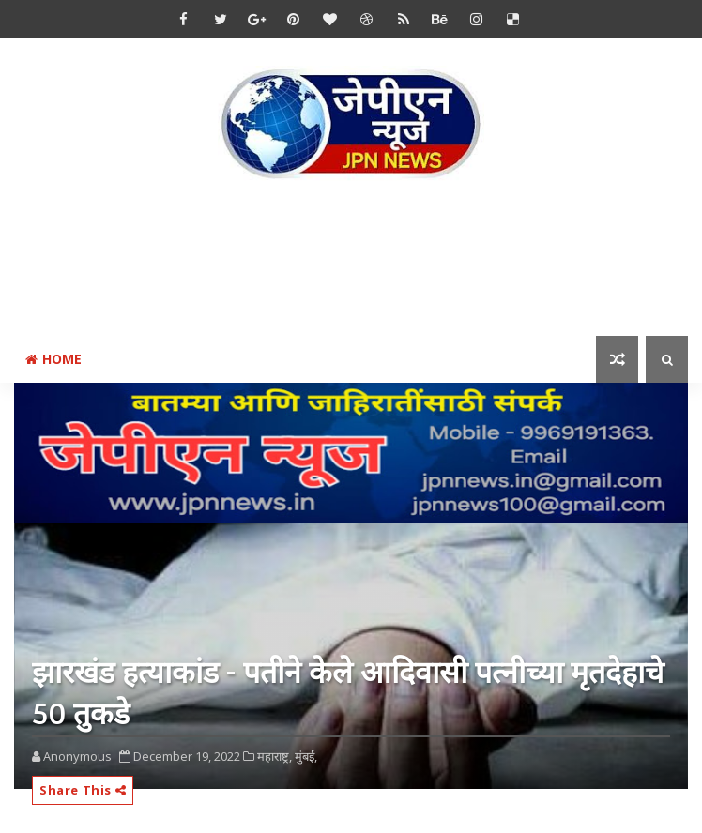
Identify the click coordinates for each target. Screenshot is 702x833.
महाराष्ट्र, (274, 756)
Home (53, 359)
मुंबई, (306, 756)
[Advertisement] (355, 262)
